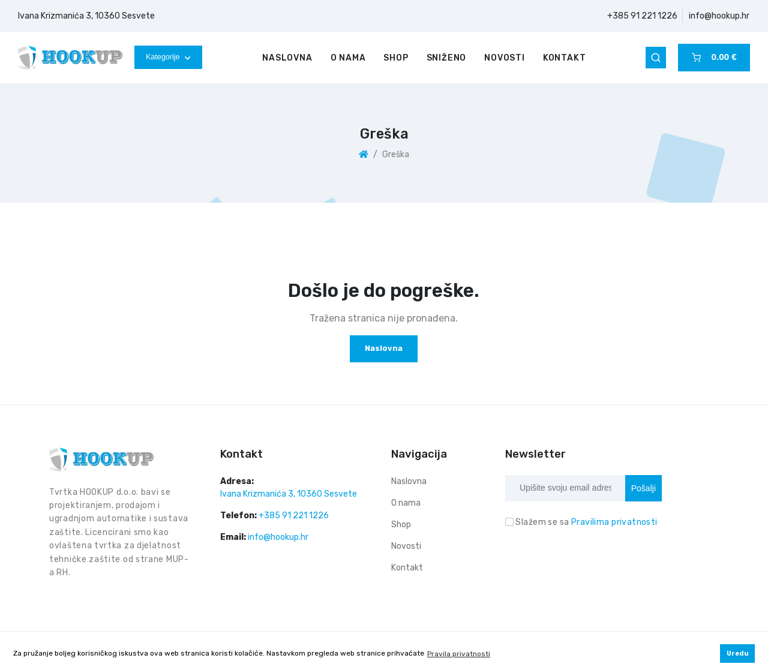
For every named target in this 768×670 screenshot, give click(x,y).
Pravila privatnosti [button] (458, 654)
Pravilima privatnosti (614, 522)
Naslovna (287, 58)
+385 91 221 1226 (642, 16)
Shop (395, 58)
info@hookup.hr (719, 16)
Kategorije (168, 57)
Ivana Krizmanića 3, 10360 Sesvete (86, 16)
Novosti (504, 58)
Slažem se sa (586, 522)
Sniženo (447, 58)
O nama (348, 58)
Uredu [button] (738, 653)
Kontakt (564, 58)
